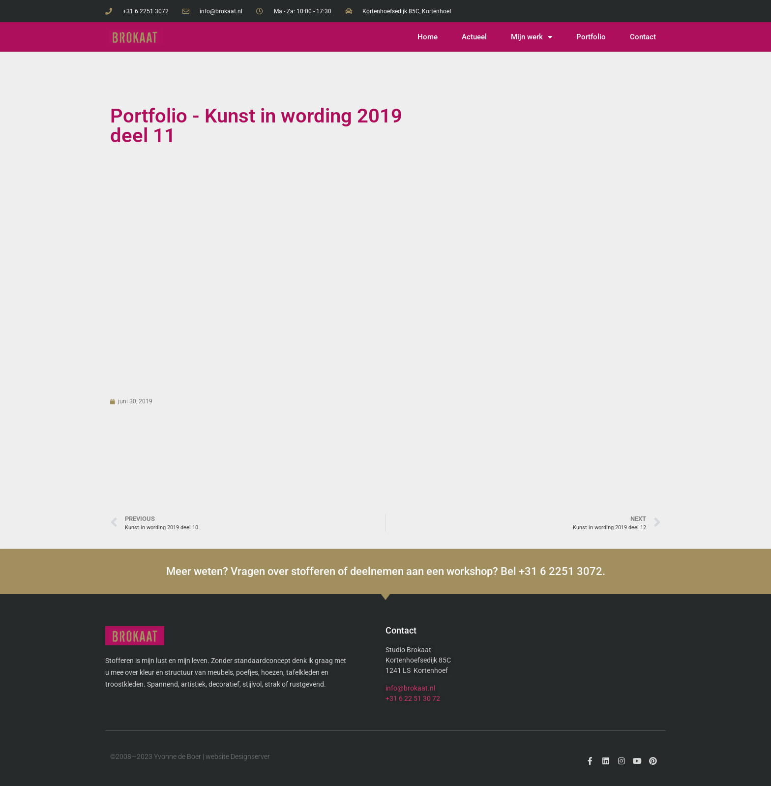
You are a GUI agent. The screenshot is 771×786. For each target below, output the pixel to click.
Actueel (474, 36)
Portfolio (591, 36)
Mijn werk (531, 37)
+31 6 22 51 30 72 (413, 698)
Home (427, 36)
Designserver (250, 756)
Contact (643, 36)
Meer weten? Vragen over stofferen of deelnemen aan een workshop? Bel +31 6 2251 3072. (385, 571)
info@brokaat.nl (410, 688)
